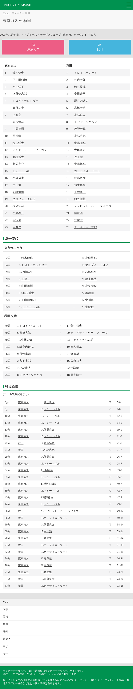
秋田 (69, 65)
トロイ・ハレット (85, 72)
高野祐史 (18, 107)
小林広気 (80, 135)
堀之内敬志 (81, 100)
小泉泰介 (18, 213)
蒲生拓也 (80, 185)
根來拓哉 (18, 206)
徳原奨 (78, 213)
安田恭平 (80, 93)
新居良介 (18, 163)
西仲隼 (17, 135)
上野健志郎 (20, 93)
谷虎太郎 (80, 79)
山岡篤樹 (18, 128)
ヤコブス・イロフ (24, 199)
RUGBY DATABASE (17, 5)
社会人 (7, 639)
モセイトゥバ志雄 (85, 227)
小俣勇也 (18, 178)
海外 (5, 631)
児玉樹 (78, 157)
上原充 (17, 114)
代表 (5, 624)
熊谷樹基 (80, 199)
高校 (5, 616)
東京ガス (10, 65)
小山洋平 (18, 86)
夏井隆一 (80, 192)
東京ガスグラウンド (75, 34)
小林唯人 (80, 114)
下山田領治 (20, 79)
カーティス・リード (87, 170)
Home (6, 13)
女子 (5, 653)
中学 (5, 646)
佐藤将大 (80, 178)
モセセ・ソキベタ (85, 122)
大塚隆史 (80, 150)
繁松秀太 (18, 157)
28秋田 (100, 47)
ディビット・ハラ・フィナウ (92, 206)
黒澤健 (17, 220)
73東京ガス (33, 47)
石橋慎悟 (18, 192)
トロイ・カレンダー (25, 100)
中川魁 (17, 185)
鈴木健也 (18, 72)
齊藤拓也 (80, 163)
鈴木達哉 (18, 122)
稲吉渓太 (18, 142)
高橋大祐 (80, 107)
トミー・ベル (21, 170)
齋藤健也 (80, 142)
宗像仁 (17, 227)
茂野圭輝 (80, 128)
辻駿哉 (78, 220)
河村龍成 (80, 86)
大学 (5, 609)
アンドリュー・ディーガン (30, 150)
